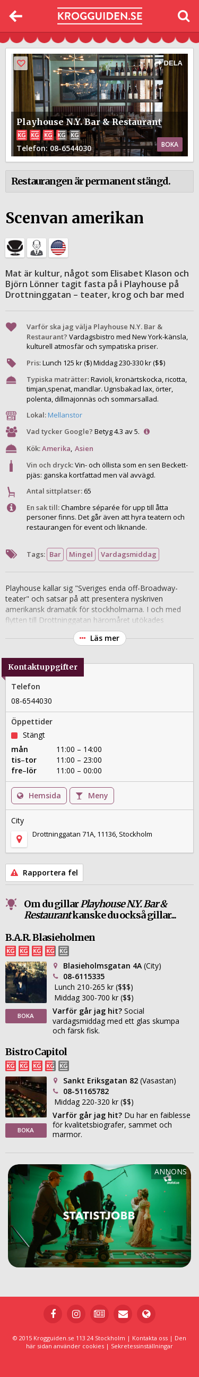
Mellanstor (65, 415)
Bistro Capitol (36, 1052)
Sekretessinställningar (142, 1346)
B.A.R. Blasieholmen (50, 937)
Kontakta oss (150, 1338)
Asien (84, 448)
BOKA (169, 144)
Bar (55, 554)
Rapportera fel (44, 872)
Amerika (56, 448)
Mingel (81, 554)
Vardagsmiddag (129, 554)
